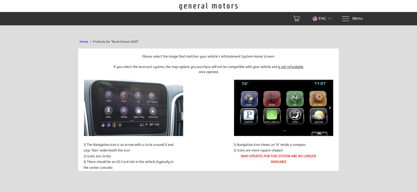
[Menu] (352, 18)
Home (84, 41)
